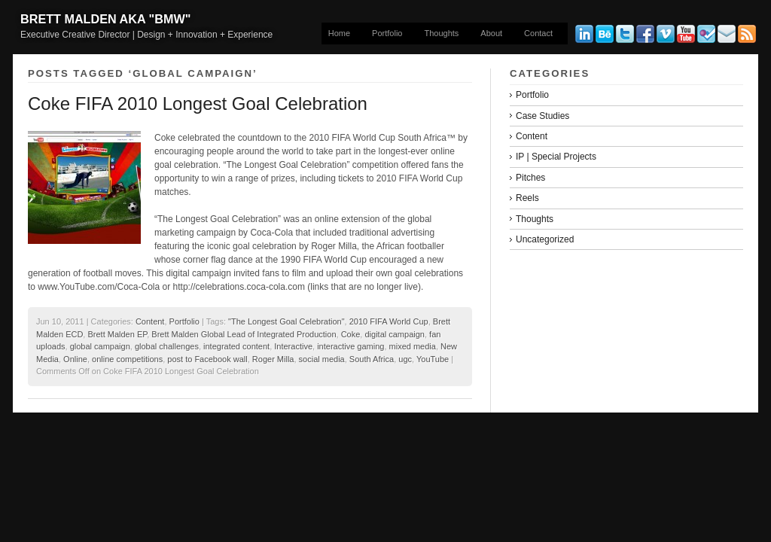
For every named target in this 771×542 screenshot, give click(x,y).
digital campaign (394, 334)
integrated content (236, 346)
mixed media (412, 346)
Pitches (530, 177)
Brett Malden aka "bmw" (105, 19)
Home (339, 33)
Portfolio (387, 33)
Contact (538, 33)
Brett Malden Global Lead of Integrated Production (243, 334)
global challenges (167, 346)
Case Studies (542, 116)
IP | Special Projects (556, 156)
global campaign (100, 346)
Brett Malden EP (117, 334)
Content (150, 321)
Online (75, 359)
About (491, 33)
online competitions (127, 359)
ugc (405, 359)
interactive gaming (350, 346)
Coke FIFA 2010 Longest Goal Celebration (197, 103)
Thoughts (441, 33)
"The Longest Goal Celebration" (286, 321)
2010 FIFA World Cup (388, 321)
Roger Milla (273, 359)
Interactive (293, 346)
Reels (527, 198)
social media (322, 359)
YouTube (432, 359)
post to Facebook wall (207, 359)
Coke (351, 334)
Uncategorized (545, 239)
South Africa (371, 359)
